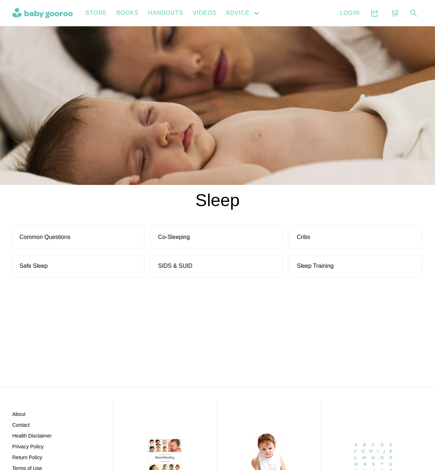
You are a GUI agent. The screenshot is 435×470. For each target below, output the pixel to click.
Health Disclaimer (32, 436)
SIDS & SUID (175, 266)
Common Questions (44, 237)
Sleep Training (315, 266)
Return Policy (27, 457)
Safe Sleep (33, 266)
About (19, 414)
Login (350, 13)
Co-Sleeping (174, 237)
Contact (21, 425)
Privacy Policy (28, 446)
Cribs (303, 237)
